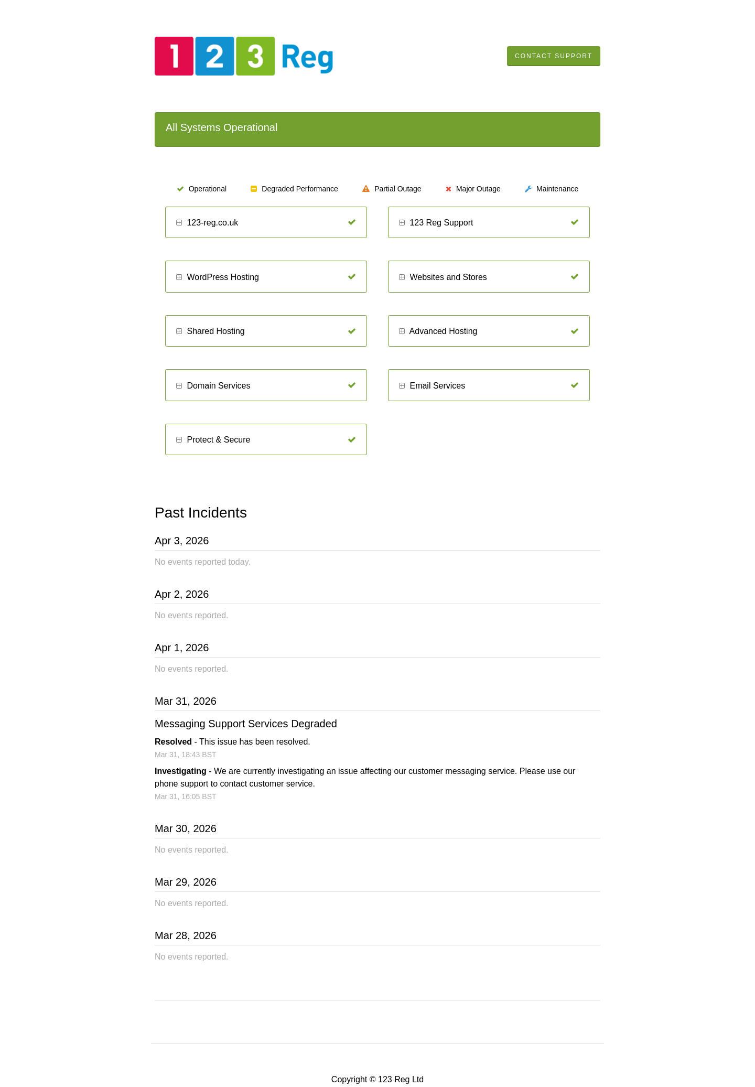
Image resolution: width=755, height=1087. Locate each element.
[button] (179, 223)
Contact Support (553, 56)
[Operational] (352, 222)
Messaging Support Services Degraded (246, 723)
